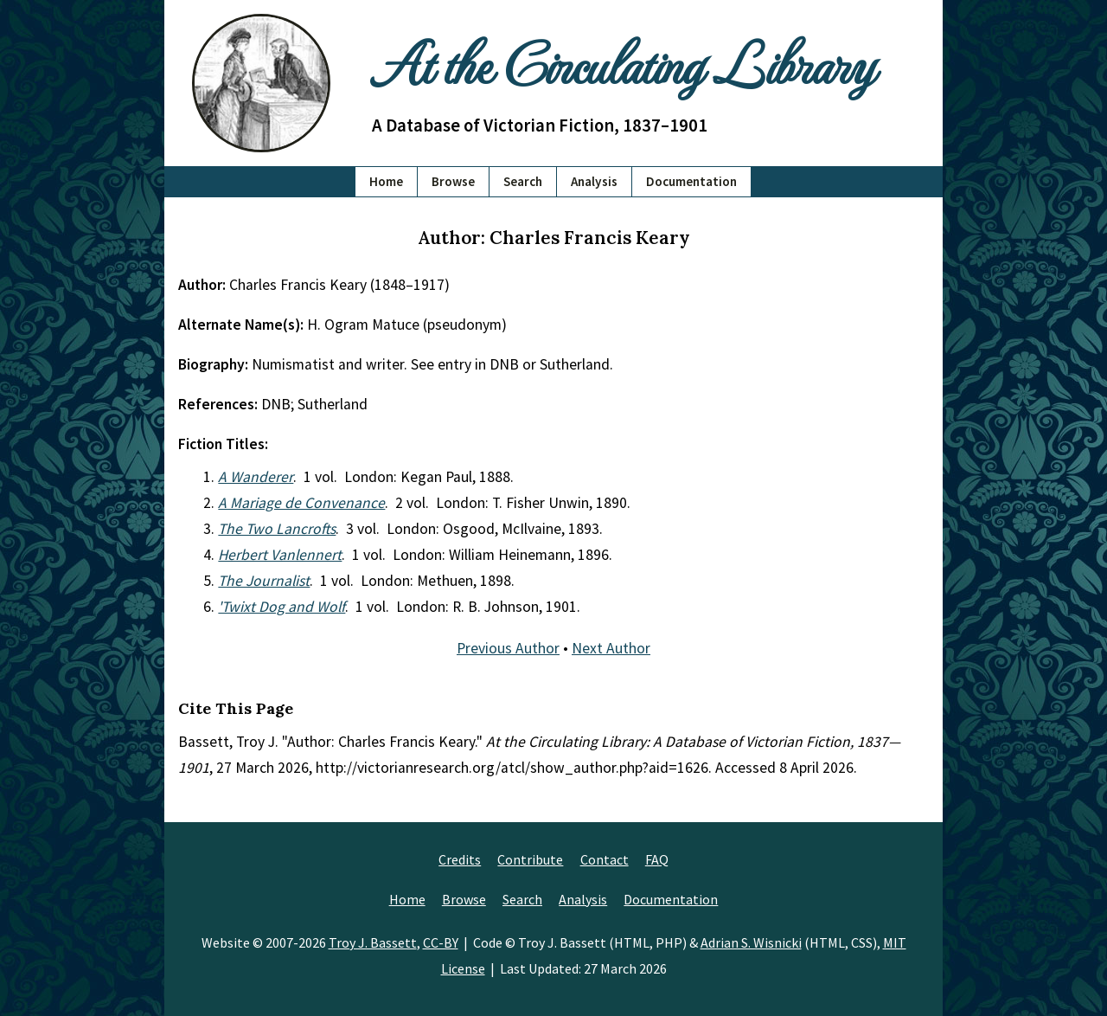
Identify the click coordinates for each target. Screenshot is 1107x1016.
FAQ (657, 859)
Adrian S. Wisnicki (751, 942)
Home (386, 181)
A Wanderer (255, 476)
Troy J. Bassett (373, 942)
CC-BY (440, 942)
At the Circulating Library (622, 62)
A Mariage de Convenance (301, 502)
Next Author (611, 648)
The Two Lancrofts (277, 528)
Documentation (691, 181)
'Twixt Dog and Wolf (281, 606)
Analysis (594, 181)
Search (522, 181)
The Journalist (264, 580)
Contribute (530, 859)
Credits (459, 859)
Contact (604, 859)
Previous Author (508, 648)
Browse (453, 181)
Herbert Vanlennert (280, 554)
